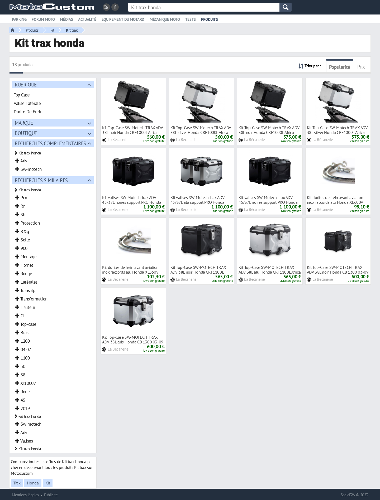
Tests (190, 19)
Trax (16, 483)
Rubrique (26, 84)
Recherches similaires (41, 180)
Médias (66, 19)
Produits (209, 19)
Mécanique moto (165, 19)
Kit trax (72, 30)
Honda (33, 483)
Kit (47, 483)
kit (52, 30)
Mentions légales (25, 495)
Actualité (87, 19)
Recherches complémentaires (50, 143)
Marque (24, 122)
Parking (19, 19)
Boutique (26, 133)
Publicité (51, 495)
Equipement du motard (123, 19)
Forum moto (43, 19)
